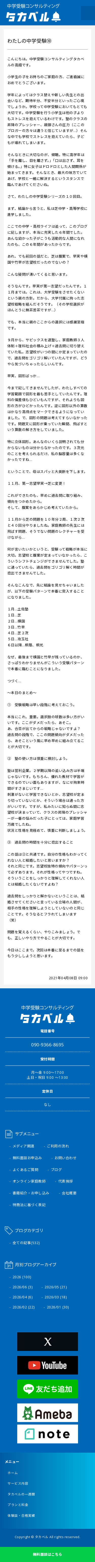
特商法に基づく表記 (29, 1204)
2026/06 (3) (23, 1287)
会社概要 (69, 1193)
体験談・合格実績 (21, 1516)
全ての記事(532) (26, 1242)
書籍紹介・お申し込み (31, 1193)
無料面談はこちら (47, 1554)
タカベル (42, 1537)
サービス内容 (18, 1483)
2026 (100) (22, 1277)
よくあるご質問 (26, 1169)
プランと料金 (18, 1505)
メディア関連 (23, 1146)
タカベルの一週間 (21, 1494)
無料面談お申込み (27, 1157)
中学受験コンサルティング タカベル (33, 13)
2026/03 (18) (56, 1297)
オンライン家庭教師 (29, 1181)
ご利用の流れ (58, 1146)
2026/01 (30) (58, 1307)
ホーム (13, 1473)
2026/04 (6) (23, 1297)
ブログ (56, 1169)
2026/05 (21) (56, 1287)
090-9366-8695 (47, 1045)
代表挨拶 (65, 1181)
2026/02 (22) (24, 1307)
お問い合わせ (65, 1157)
